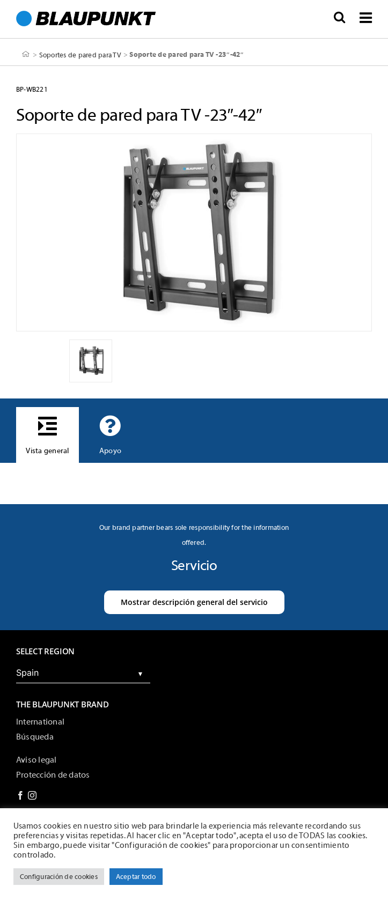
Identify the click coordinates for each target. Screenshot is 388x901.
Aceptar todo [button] (136, 877)
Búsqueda (35, 737)
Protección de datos (53, 775)
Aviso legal (36, 760)
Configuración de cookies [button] (59, 877)
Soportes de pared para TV (80, 54)
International (40, 722)
